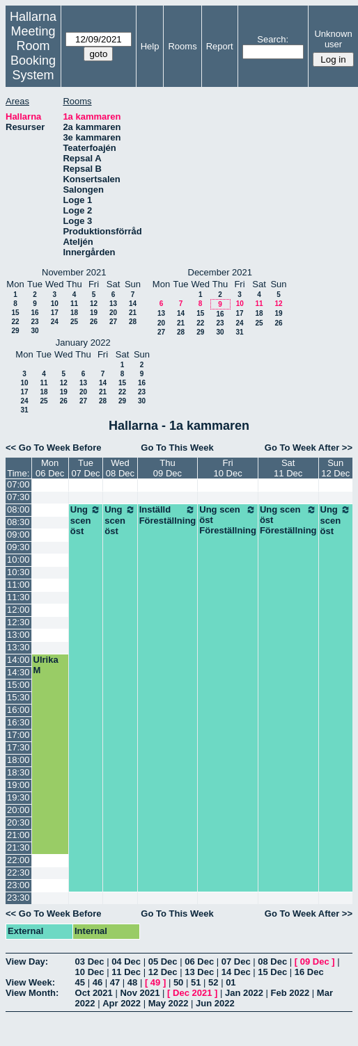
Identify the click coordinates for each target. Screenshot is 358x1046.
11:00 (18, 584)
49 (155, 982)
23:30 (18, 897)
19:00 (18, 785)
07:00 (18, 484)
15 (15, 312)
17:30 (18, 747)
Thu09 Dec (167, 468)
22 (15, 321)
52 (213, 982)
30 (34, 331)
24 (55, 321)
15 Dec (272, 972)
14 (133, 303)
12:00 (18, 609)
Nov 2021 (139, 993)
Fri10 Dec (227, 468)
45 (80, 982)
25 (74, 321)
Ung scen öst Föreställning (227, 520)
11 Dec (126, 972)
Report (219, 46)
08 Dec (272, 961)
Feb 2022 (290, 993)
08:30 (18, 522)
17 (55, 312)
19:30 (18, 797)
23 (34, 321)
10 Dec (89, 972)
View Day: (27, 961)
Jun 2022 (215, 1003)
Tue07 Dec (85, 468)
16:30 (18, 722)
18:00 (18, 760)
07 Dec (236, 961)
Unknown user (333, 39)
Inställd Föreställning (167, 515)
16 (34, 312)
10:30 (18, 572)
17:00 (18, 735)
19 (94, 312)
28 (133, 321)
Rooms (182, 46)
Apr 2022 (121, 1003)
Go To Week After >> (308, 447)
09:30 (18, 547)
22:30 (18, 872)
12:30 (18, 622)
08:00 (18, 509)
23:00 (18, 885)
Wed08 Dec (120, 468)
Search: (272, 39)
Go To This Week (177, 447)
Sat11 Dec (288, 468)
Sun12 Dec (335, 468)
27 (113, 321)
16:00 (18, 710)
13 (113, 303)
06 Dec (199, 961)
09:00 (18, 534)
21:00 (18, 835)
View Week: (30, 982)
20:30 (18, 822)
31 (239, 332)
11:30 (18, 597)
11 (74, 303)
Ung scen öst (85, 520)
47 (115, 982)
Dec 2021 (192, 993)
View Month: (32, 993)
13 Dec (199, 972)
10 (55, 303)
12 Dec (163, 972)
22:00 (18, 860)
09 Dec (314, 961)
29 (15, 331)
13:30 (18, 647)
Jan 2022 (244, 993)
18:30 (18, 772)
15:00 (18, 684)
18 (74, 312)
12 (94, 303)
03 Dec (89, 961)
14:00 (18, 659)
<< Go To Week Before (54, 447)
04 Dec (126, 961)
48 (132, 982)
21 (133, 312)
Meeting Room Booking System (33, 53)
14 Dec (236, 972)
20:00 (18, 810)
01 (230, 982)
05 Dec (163, 961)
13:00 (18, 634)
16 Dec (309, 972)
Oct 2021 (94, 993)
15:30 (18, 697)
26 (94, 321)
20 (113, 312)
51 (196, 982)
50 (178, 982)
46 (97, 982)
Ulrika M (46, 664)
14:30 (18, 672)
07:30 (18, 497)
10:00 (18, 559)
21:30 (18, 847)
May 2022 (168, 1003)
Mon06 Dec (50, 468)
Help (150, 46)
